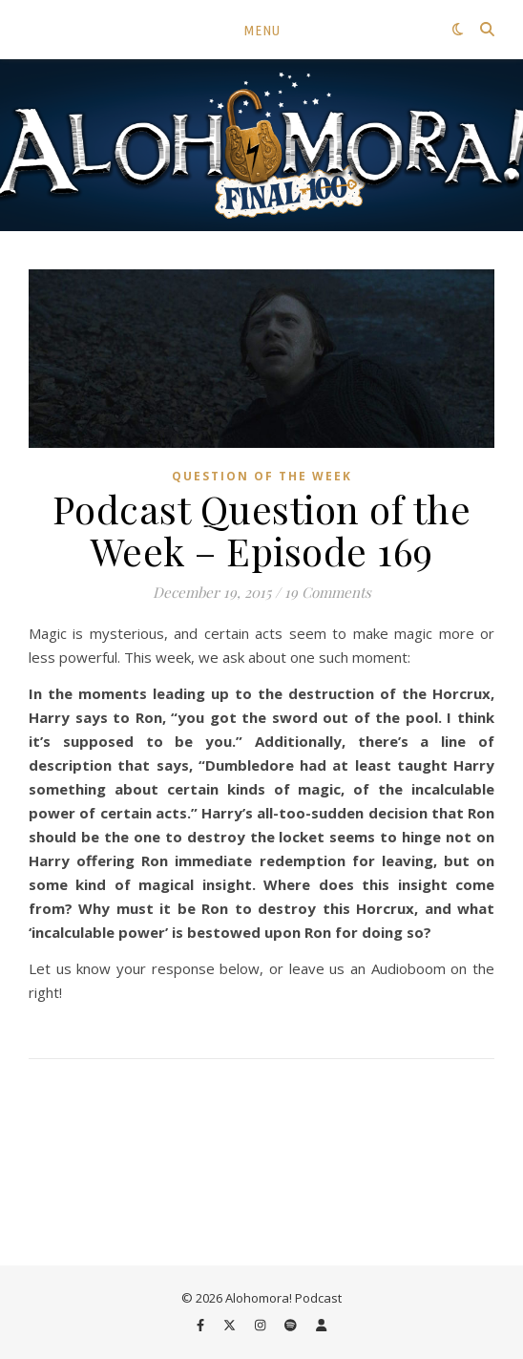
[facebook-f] (202, 1325)
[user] (321, 1325)
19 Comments (327, 592)
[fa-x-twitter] (231, 1325)
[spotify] (292, 1325)
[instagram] (261, 1325)
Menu (262, 30)
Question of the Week (262, 476)
